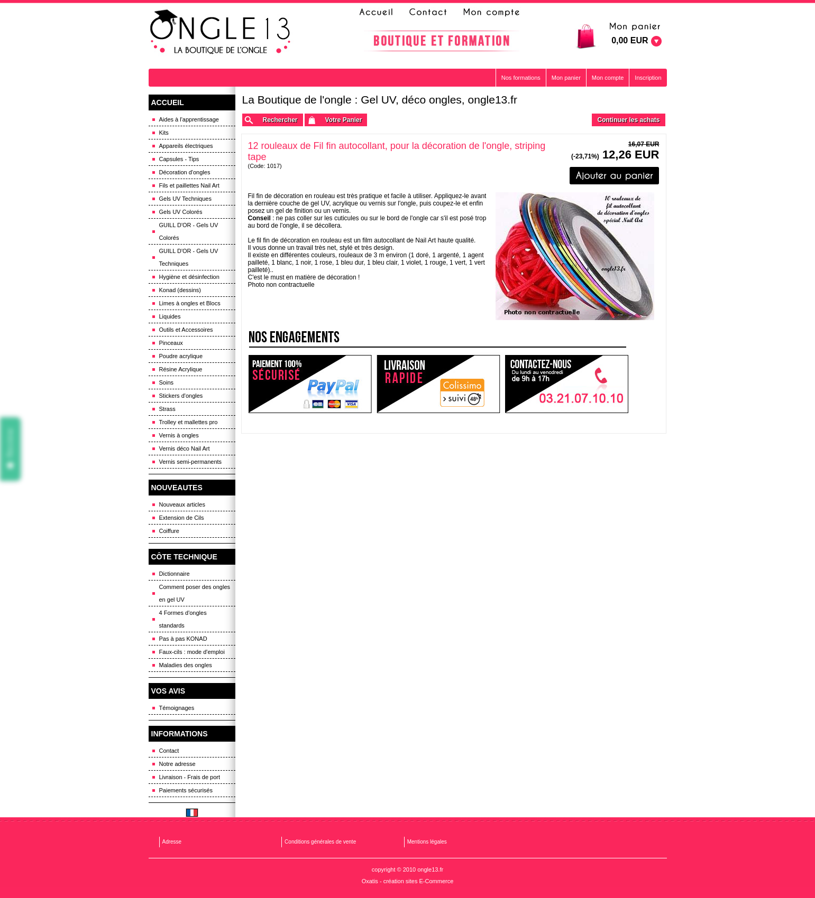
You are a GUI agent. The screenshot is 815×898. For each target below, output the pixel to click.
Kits (164, 132)
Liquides (170, 316)
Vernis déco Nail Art (184, 448)
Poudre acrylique (181, 356)
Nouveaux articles (182, 504)
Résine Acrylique (181, 369)
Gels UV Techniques (185, 198)
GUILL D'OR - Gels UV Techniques (188, 257)
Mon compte (608, 77)
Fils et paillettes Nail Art (189, 185)
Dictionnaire (174, 573)
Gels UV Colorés (181, 212)
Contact (169, 750)
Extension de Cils (181, 518)
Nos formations (521, 77)
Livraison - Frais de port (190, 777)
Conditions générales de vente (320, 842)
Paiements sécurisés (186, 790)
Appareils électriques (186, 146)
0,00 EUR (629, 40)
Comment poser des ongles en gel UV (195, 593)
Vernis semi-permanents (190, 462)
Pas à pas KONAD (183, 638)
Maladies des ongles (185, 665)
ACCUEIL (167, 102)
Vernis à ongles (179, 435)
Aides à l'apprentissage (189, 119)
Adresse (172, 842)
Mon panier (566, 77)
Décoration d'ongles (184, 172)
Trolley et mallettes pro (188, 422)
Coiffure (169, 531)
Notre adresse (177, 764)
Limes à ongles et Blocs (190, 303)
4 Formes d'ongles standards (183, 619)
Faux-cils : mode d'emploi (192, 652)
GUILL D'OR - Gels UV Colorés (188, 231)
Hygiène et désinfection (189, 277)
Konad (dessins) (180, 290)
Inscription (648, 77)
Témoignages (177, 708)
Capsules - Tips (179, 159)
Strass (167, 409)
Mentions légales (427, 842)
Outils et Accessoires (186, 329)
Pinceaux (171, 343)
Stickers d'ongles (181, 395)
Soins (166, 382)
